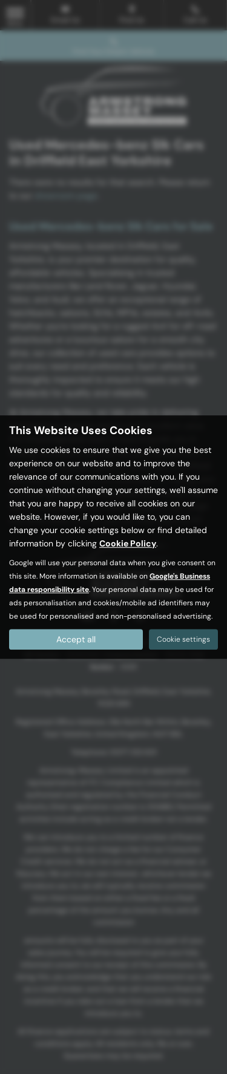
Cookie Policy (127, 543)
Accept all (76, 639)
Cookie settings (183, 639)
